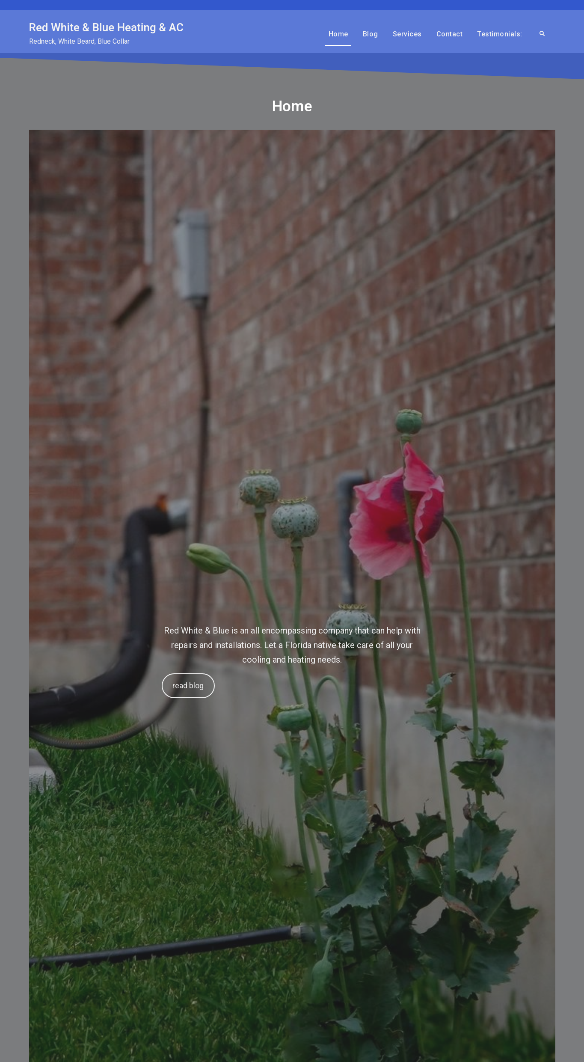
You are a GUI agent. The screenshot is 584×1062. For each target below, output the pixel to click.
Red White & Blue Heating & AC (106, 28)
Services (407, 34)
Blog (370, 34)
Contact (449, 34)
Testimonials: (499, 34)
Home (338, 34)
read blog (188, 685)
